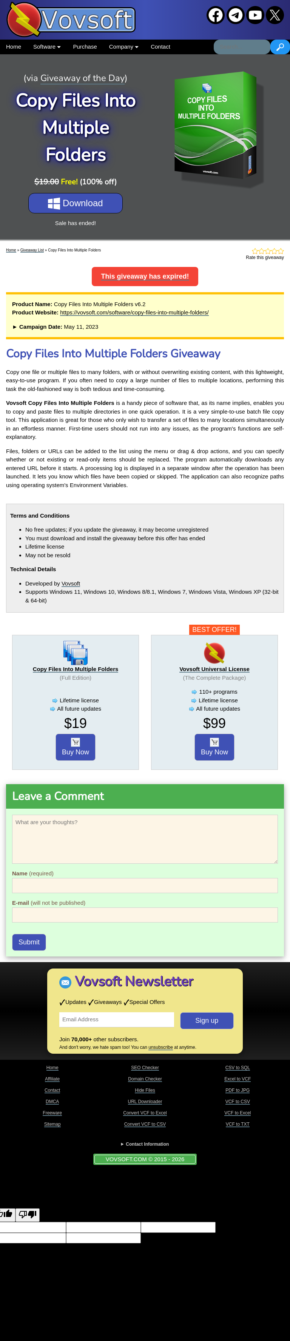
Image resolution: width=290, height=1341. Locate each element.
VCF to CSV (237, 1101)
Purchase (85, 46)
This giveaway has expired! (145, 276)
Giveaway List (32, 250)
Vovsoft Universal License (214, 669)
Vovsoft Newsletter (134, 981)
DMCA (52, 1101)
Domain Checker (145, 1079)
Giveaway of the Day (82, 78)
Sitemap (52, 1124)
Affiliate (52, 1079)
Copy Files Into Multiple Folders (76, 669)
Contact (160, 46)
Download (75, 204)
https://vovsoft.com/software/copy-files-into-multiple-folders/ (134, 312)
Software (47, 46)
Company (124, 46)
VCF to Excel (237, 1113)
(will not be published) (48, 903)
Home (13, 46)
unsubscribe (160, 1047)
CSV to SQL (237, 1067)
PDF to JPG (237, 1090)
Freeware (52, 1113)
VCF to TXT (238, 1124)
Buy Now (75, 747)
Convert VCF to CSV (145, 1124)
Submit (29, 942)
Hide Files (145, 1090)
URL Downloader (145, 1101)
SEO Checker (145, 1067)
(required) (33, 873)
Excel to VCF (237, 1079)
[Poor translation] (27, 1215)
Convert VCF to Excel (145, 1113)
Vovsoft (71, 583)
